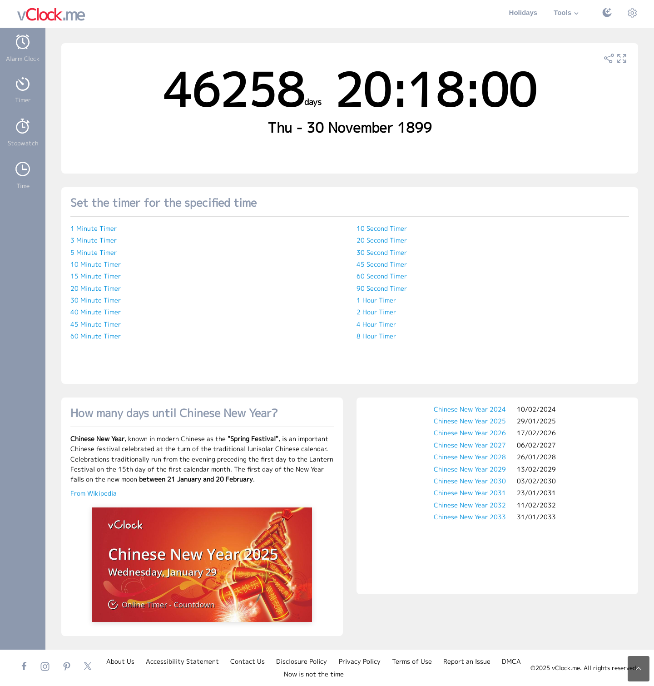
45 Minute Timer (95, 324)
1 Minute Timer (93, 228)
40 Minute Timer (95, 312)
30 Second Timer (382, 252)
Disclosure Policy (301, 661)
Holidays (523, 12)
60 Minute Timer (95, 336)
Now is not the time (314, 674)
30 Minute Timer (95, 300)
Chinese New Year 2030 (470, 481)
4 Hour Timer (376, 324)
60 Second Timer (382, 276)
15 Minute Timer (95, 276)
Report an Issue (466, 661)
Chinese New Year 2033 (470, 516)
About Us (120, 661)
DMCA (511, 661)
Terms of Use (412, 661)
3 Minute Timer (93, 240)
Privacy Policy (360, 661)
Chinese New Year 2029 (470, 469)
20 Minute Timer (95, 288)
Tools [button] (567, 13)
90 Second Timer (382, 288)
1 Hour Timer (376, 300)
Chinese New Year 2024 (470, 409)
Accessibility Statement (182, 661)
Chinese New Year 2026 (470, 432)
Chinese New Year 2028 (470, 456)
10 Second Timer (382, 228)
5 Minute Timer (93, 252)
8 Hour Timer (376, 336)
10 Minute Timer (95, 264)
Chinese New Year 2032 (470, 505)
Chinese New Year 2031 (470, 492)
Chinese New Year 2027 (470, 445)
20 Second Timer (382, 240)
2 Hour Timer (376, 312)
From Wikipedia (93, 493)
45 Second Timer (382, 264)
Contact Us (247, 661)
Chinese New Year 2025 (470, 421)
